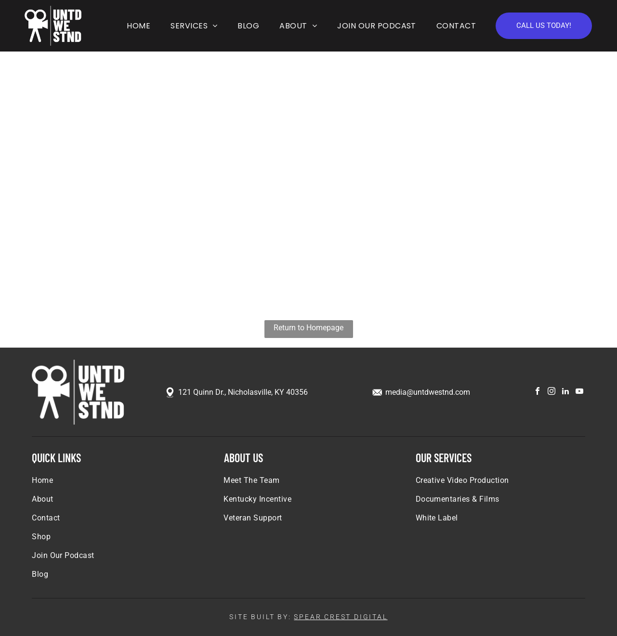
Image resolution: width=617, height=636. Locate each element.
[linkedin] (565, 392)
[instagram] (551, 392)
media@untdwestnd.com (427, 392)
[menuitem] (136, 26)
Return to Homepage (308, 327)
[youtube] (579, 392)
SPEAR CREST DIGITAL (340, 617)
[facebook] (537, 392)
